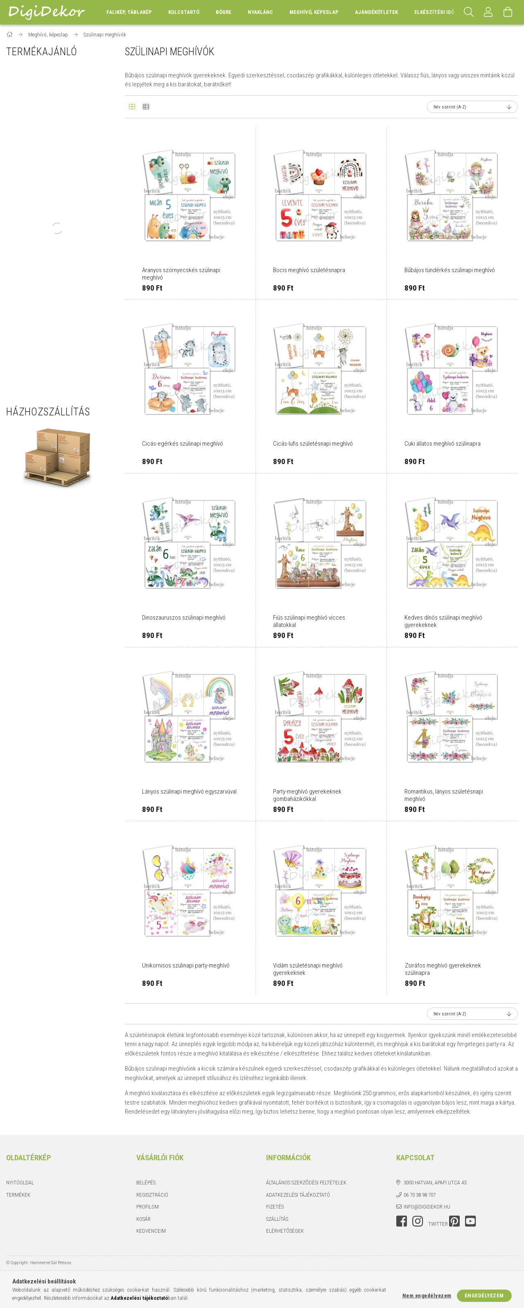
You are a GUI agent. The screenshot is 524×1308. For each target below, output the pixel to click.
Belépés (146, 1182)
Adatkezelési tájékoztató (298, 1195)
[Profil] (488, 12)
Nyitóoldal (20, 1182)
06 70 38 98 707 (420, 1195)
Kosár (143, 1219)
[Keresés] (469, 12)
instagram (417, 1221)
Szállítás (277, 1219)
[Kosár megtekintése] (508, 12)
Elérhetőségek (285, 1231)
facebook (401, 1221)
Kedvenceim (151, 1231)
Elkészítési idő (434, 12)
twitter (438, 1224)
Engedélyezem (484, 1295)
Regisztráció (152, 1195)
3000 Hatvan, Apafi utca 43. (436, 1182)
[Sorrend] (472, 107)
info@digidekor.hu (427, 1207)
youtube (470, 1221)
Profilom (147, 1207)
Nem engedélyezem (427, 1295)
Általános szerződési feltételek (306, 1182)
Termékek (18, 1195)
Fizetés (275, 1207)
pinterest (454, 1221)
